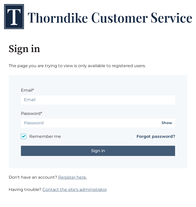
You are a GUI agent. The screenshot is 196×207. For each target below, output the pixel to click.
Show (167, 123)
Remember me (45, 136)
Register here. (72, 177)
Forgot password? (156, 136)
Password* (31, 113)
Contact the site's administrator (74, 189)
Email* (27, 90)
